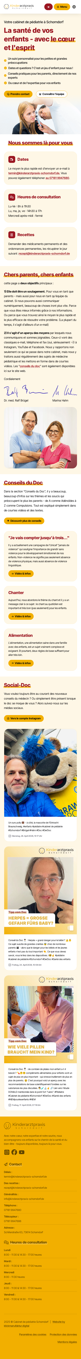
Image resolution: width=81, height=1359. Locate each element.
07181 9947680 (12, 1209)
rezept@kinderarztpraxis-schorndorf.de (44, 253)
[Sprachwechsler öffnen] (74, 7)
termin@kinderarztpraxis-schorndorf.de (25, 1176)
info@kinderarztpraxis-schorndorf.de (24, 1198)
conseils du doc (30, 366)
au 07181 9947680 (57, 178)
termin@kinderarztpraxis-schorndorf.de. (34, 173)
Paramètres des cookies (32, 1334)
